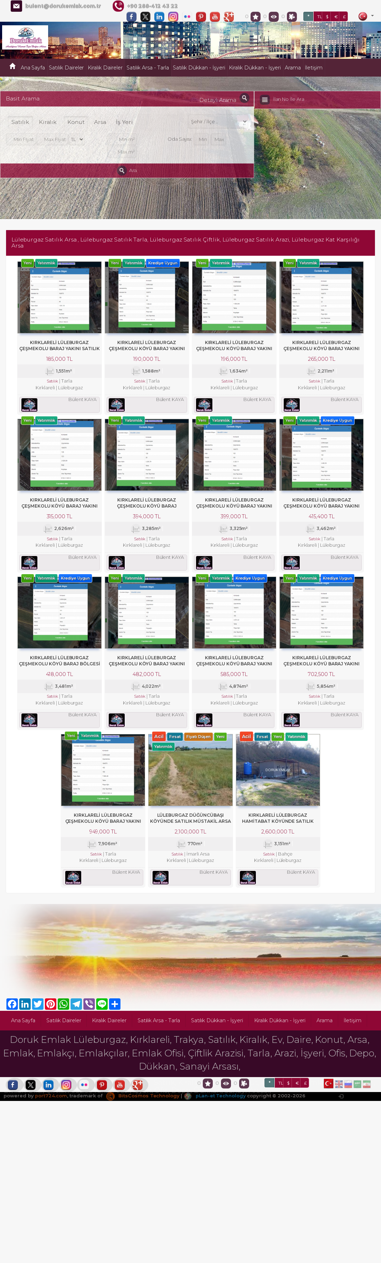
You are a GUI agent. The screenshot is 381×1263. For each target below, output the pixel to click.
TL (319, 16)
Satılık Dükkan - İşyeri (199, 67)
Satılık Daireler (66, 67)
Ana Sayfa (33, 67)
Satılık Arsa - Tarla (148, 67)
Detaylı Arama (217, 100)
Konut (75, 122)
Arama (293, 67)
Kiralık (48, 122)
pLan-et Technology (215, 1099)
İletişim (314, 67)
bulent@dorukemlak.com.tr (63, 6)
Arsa (100, 122)
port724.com (51, 1099)
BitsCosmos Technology (143, 1099)
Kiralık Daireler (105, 67)
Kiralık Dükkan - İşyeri (255, 67)
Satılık (20, 122)
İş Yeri (124, 122)
